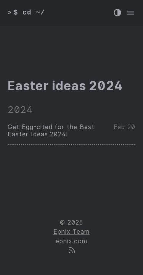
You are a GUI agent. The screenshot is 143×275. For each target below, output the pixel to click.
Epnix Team (71, 231)
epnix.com (72, 241)
